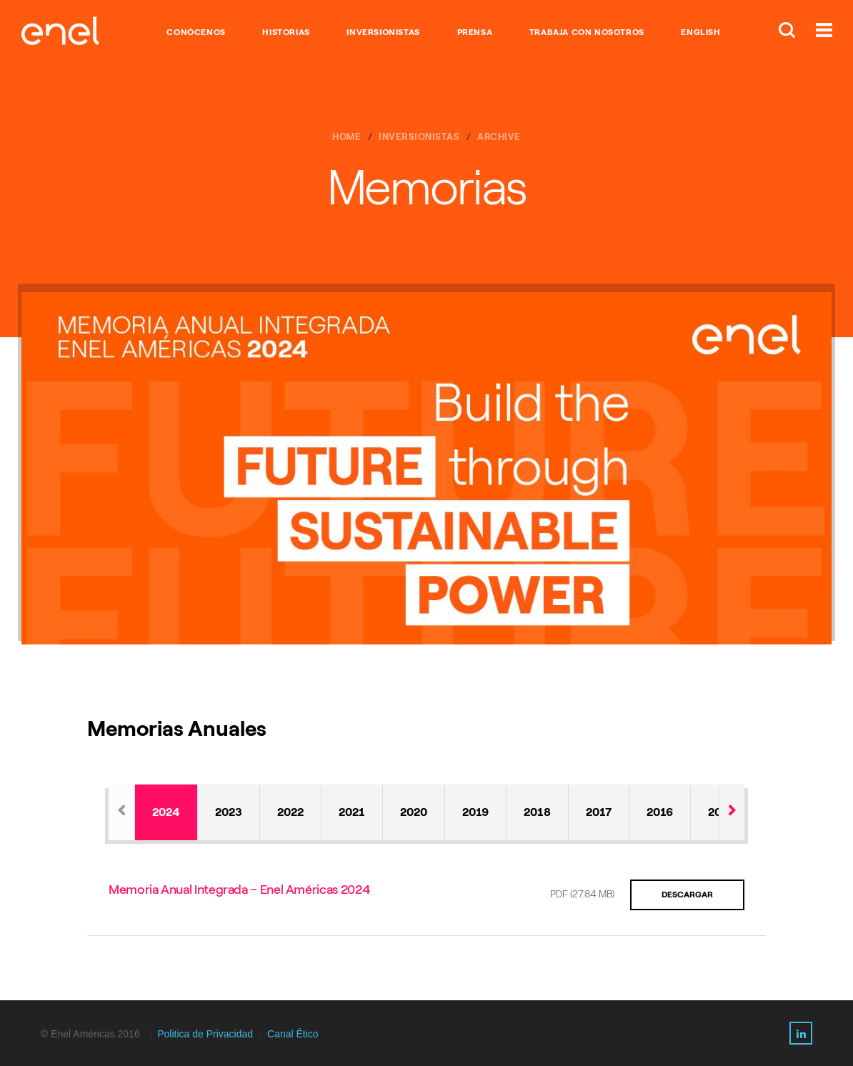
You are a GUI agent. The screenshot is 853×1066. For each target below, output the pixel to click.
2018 (537, 812)
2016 (660, 812)
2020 (413, 812)
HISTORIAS (285, 32)
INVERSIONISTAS (382, 32)
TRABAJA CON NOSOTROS (586, 32)
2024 (166, 812)
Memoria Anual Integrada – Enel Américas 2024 (239, 889)
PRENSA (475, 32)
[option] (426, 468)
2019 (475, 812)
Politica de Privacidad (205, 1034)
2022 (290, 812)
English (700, 32)
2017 (599, 812)
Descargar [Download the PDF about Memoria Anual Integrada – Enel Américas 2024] (687, 895)
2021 (352, 812)
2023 (228, 812)
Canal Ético (293, 1034)
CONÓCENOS (195, 32)
